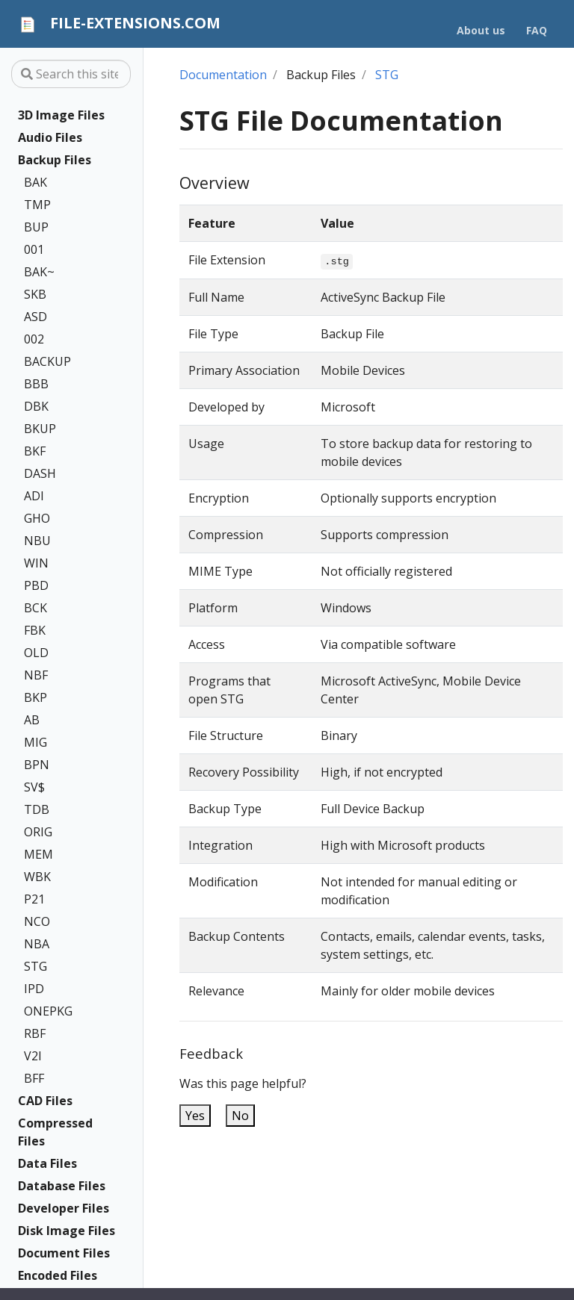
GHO (37, 518)
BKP (35, 697)
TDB (36, 809)
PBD (36, 585)
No (240, 1115)
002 (34, 339)
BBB (36, 384)
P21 (34, 899)
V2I (33, 1056)
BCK (35, 608)
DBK (36, 406)
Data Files (47, 1163)
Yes (195, 1115)
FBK (35, 630)
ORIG (38, 832)
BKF (35, 451)
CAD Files (45, 1100)
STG (35, 966)
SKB (35, 294)
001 (34, 249)
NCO (37, 921)
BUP (36, 227)
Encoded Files (57, 1275)
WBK (37, 876)
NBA (36, 944)
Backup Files (54, 160)
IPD (34, 988)
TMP (37, 204)
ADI (34, 496)
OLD (36, 652)
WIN (36, 563)
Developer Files (63, 1208)
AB (32, 720)
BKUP (40, 428)
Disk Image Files (66, 1230)
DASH (40, 473)
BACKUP (47, 361)
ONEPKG (48, 1011)
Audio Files (50, 137)
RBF (35, 1033)
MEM (38, 854)
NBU (37, 540)
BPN (36, 764)
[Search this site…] (71, 74)
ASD (35, 316)
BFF (34, 1078)
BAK (35, 182)
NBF (36, 675)
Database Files (61, 1186)
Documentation (223, 74)
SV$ (34, 787)
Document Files (64, 1253)
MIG (35, 742)
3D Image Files (61, 115)
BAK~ (39, 272)
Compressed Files (55, 1132)
